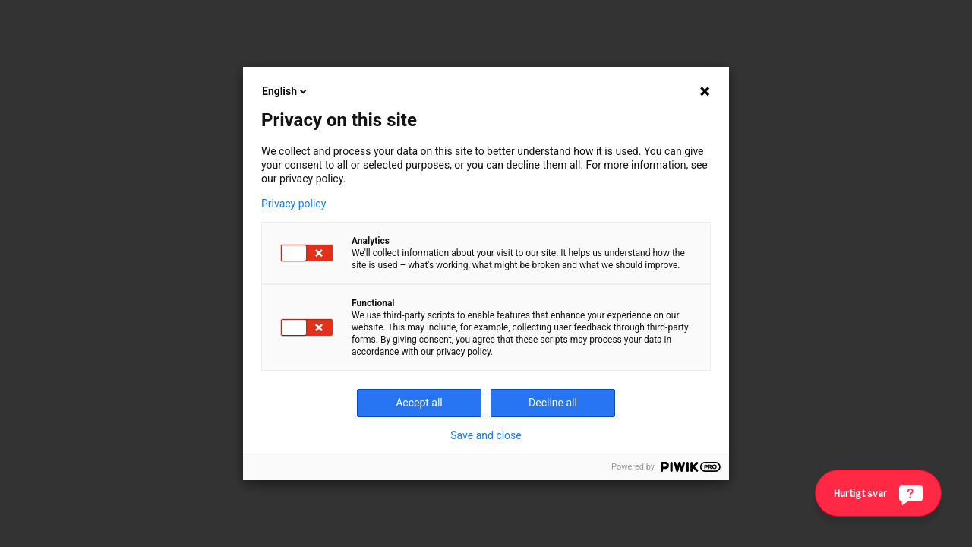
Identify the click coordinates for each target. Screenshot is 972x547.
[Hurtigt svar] (878, 493)
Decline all (553, 403)
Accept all (419, 403)
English (285, 91)
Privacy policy (293, 204)
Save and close (486, 435)
